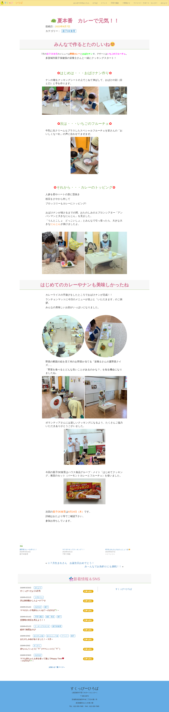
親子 (46, 607)
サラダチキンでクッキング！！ (73, 549)
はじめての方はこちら (81, 3)
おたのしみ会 (39, 636)
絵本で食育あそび (28, 630)
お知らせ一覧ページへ (57, 667)
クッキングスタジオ (42, 626)
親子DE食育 (68, 31)
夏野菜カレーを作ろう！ (28, 549)
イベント (104, 3)
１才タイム (39, 597)
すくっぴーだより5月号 (30, 591)
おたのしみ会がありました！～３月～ (36, 639)
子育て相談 (115, 3)
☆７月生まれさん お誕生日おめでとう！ (71, 563)
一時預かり (126, 3)
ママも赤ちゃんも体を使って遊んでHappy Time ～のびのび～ (43, 660)
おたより (164, 3)
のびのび (38, 607)
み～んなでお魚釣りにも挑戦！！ (103, 566)
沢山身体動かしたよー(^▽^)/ (32, 601)
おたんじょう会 (52, 636)
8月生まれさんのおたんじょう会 (117, 549)
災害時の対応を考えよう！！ (32, 620)
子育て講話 (39, 617)
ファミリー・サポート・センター (145, 3)
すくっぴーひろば (123, 589)
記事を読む (88, 591)
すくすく (37, 645)
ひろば (95, 3)
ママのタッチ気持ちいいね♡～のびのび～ (39, 610)
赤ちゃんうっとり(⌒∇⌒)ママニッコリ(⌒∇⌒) (40, 649)
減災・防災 (50, 617)
